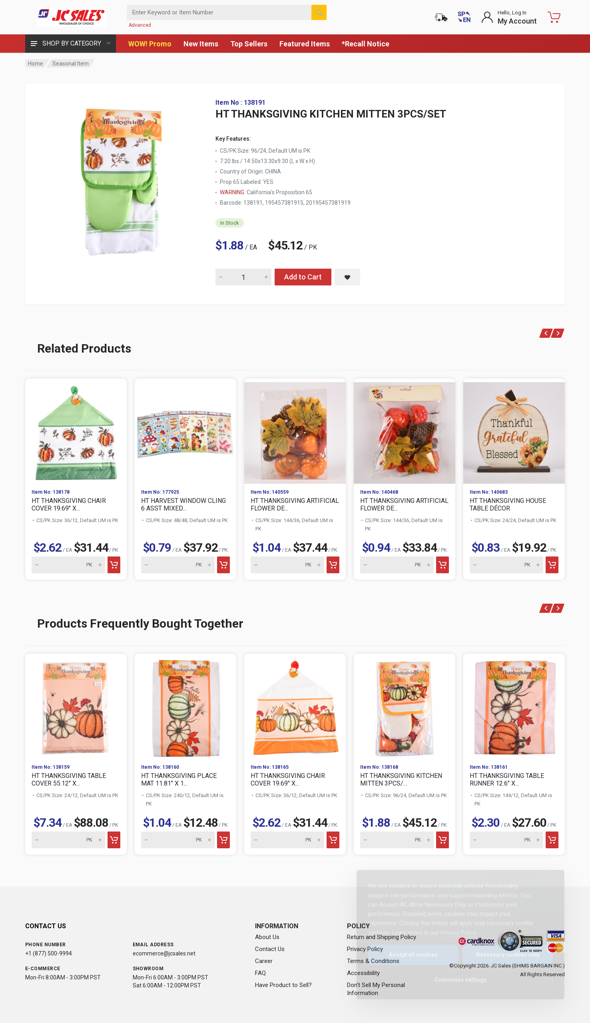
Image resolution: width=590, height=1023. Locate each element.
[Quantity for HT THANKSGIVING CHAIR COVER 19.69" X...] (68, 564)
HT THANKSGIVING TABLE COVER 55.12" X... (69, 779)
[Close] (543, 885)
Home (35, 63)
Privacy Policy (452, 932)
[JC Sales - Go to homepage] (71, 17)
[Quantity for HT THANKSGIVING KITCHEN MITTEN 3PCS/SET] (243, 277)
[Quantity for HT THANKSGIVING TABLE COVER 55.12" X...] (68, 840)
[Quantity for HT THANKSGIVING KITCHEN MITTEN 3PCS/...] (397, 840)
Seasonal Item (70, 63)
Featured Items (304, 44)
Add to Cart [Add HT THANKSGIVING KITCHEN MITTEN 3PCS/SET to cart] (303, 277)
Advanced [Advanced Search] (140, 25)
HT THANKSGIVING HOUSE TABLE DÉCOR (508, 504)
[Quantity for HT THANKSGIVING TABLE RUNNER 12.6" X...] (506, 840)
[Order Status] (441, 17)
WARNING (232, 192)
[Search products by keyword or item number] (227, 12)
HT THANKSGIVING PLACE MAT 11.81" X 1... (179, 779)
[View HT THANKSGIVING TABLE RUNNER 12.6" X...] (514, 706)
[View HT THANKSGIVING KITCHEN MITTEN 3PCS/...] (404, 706)
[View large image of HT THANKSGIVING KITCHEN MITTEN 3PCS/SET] (121, 179)
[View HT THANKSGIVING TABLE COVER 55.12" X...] (76, 706)
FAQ (260, 973)
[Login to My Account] (509, 17)
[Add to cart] (114, 564)
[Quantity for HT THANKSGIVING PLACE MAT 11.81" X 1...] (178, 840)
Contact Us (270, 949)
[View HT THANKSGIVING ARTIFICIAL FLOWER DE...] (295, 431)
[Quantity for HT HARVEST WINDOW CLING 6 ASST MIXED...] (178, 564)
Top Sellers (248, 44)
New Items (200, 44)
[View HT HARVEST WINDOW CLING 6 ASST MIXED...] (185, 431)
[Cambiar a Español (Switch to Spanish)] (464, 17)
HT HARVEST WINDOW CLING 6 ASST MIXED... (183, 504)
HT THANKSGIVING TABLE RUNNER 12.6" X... (507, 779)
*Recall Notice (365, 44)
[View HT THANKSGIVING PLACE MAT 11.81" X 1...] (185, 706)
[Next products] (558, 333)
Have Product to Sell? (283, 985)
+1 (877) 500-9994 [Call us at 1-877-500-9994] (48, 953)
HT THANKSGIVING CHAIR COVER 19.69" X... (69, 504)
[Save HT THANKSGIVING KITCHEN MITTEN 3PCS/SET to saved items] (347, 277)
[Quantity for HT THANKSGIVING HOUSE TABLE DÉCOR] (506, 564)
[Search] (319, 12)
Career (264, 961)
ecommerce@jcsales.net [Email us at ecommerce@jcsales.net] (164, 953)
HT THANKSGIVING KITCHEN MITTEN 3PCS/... (401, 779)
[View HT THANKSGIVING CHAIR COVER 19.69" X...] (76, 431)
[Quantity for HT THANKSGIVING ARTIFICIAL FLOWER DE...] (287, 564)
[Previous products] (546, 333)
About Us (267, 937)
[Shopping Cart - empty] (554, 17)
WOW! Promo (149, 44)
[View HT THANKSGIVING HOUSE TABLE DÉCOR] (514, 431)
